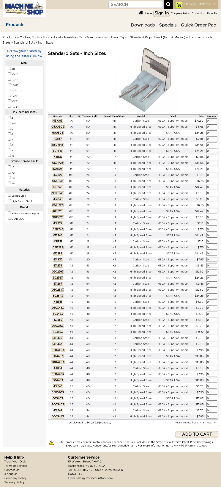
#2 (71, 265)
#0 (71, 120)
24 (88, 175)
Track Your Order (16, 461)
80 (88, 120)
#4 (71, 338)
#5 (71, 386)
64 (88, 139)
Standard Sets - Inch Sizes (33, 42)
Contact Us (198, 13)
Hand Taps (119, 37)
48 (88, 302)
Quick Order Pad (198, 25)
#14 (71, 259)
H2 (114, 157)
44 (88, 410)
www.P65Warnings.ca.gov (190, 445)
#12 (71, 223)
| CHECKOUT (206, 4)
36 (88, 338)
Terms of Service (15, 466)
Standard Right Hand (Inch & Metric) (157, 37)
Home (148, 13)
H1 (114, 120)
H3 (114, 175)
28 (88, 241)
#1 (71, 139)
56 (88, 265)
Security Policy (14, 482)
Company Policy (180, 13)
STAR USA (173, 133)
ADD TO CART (197, 434)
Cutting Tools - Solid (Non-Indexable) (48, 37)
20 (88, 259)
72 (88, 157)
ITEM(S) (189, 4)
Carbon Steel (141, 120)
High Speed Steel (141, 126)
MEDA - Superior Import (173, 120)
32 (88, 199)
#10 (71, 175)
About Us (212, 13)
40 (88, 344)
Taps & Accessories (93, 37)
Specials (168, 25)
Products (15, 24)
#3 (71, 302)
